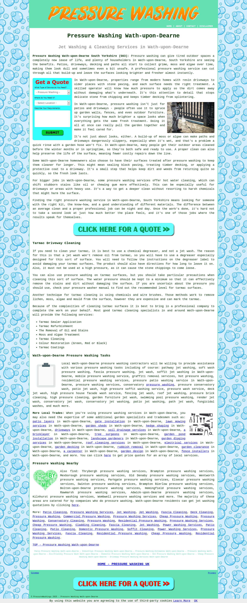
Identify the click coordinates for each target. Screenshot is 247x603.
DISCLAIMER (206, 26)
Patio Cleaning (55, 512)
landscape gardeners (107, 438)
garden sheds (96, 425)
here (107, 455)
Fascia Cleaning (174, 512)
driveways (62, 430)
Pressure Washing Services (91, 512)
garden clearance (195, 447)
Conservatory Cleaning (66, 520)
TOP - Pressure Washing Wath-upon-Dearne (66, 544)
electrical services (181, 442)
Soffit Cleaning (140, 529)
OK (196, 600)
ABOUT (179, 26)
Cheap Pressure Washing (178, 516)
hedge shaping (157, 425)
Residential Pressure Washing (142, 520)
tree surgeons (107, 434)
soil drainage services (127, 430)
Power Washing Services (182, 525)
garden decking (67, 447)
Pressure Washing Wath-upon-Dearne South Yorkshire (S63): (81, 56)
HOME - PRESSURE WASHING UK (123, 564)
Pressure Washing (46, 516)
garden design (132, 451)
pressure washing (160, 384)
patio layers (43, 421)
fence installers (195, 451)
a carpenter (73, 451)
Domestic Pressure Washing (101, 529)
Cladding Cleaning (90, 525)
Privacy (212, 573)
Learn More (181, 600)
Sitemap (35, 573)
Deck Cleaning (201, 512)
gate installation (110, 421)
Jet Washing (126, 512)
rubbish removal (130, 447)
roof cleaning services (105, 442)
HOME (169, 26)
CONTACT (191, 26)
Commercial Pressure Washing (86, 516)
